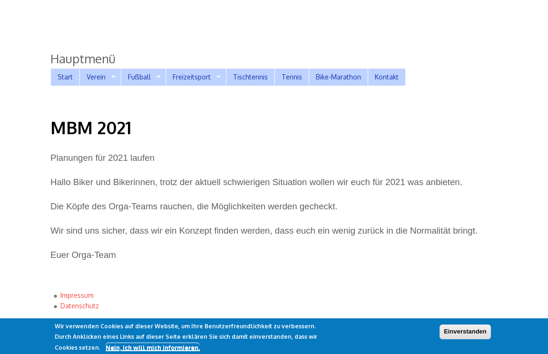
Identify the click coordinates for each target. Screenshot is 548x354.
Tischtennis (250, 77)
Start (65, 77)
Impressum (77, 295)
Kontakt (387, 77)
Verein (97, 77)
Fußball (141, 77)
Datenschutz (79, 306)
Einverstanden (465, 333)
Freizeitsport (193, 77)
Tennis (292, 77)
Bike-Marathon (338, 77)
